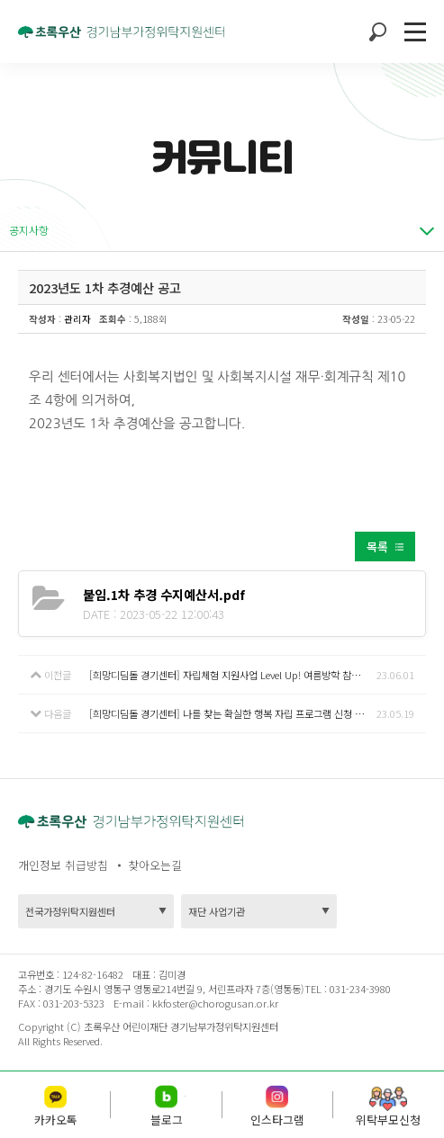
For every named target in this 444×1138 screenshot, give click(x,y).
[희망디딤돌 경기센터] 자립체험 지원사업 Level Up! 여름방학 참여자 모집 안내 (232, 675)
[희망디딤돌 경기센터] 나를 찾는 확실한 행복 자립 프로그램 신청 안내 (231, 713)
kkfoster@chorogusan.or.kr (215, 1003)
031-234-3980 (359, 988)
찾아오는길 (155, 865)
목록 (377, 546)
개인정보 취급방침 (63, 865)
